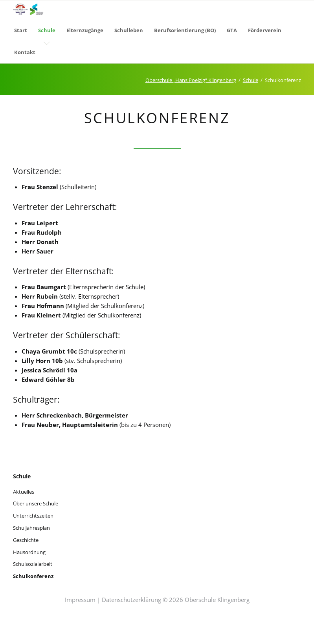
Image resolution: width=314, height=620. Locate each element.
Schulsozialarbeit (32, 563)
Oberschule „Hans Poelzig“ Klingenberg (190, 80)
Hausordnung (29, 552)
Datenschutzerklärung (131, 600)
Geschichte (26, 539)
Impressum (80, 600)
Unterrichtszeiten (33, 515)
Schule (250, 80)
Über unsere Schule (35, 503)
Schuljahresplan (31, 527)
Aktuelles (23, 491)
